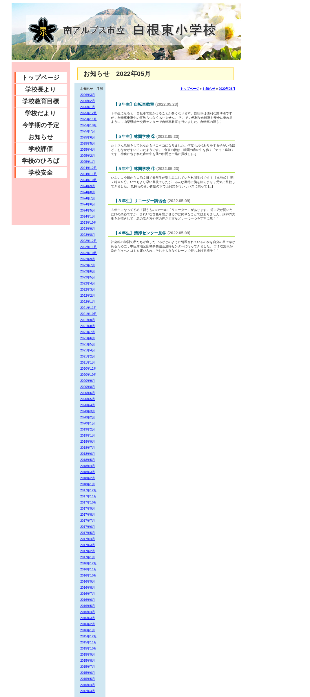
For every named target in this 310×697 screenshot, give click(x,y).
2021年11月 (88, 307)
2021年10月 (88, 313)
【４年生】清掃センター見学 (140, 233)
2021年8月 (87, 326)
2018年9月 (87, 441)
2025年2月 (87, 155)
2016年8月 (87, 587)
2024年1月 (87, 216)
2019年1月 (87, 435)
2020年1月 (87, 423)
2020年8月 (87, 386)
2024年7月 (87, 198)
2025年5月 (87, 143)
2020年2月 (87, 417)
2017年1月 (87, 557)
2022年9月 (87, 259)
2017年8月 (87, 514)
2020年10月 (88, 374)
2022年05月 (227, 88)
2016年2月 (87, 624)
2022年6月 (87, 271)
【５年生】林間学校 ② (134, 136)
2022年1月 (87, 301)
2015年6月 (87, 672)
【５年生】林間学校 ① (134, 168)
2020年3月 (87, 411)
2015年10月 (88, 648)
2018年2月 (87, 478)
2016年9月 (87, 581)
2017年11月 (88, 496)
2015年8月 (87, 660)
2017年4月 (87, 539)
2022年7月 (87, 265)
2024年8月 (87, 192)
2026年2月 (87, 101)
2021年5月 (87, 344)
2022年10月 (88, 253)
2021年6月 (87, 338)
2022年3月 (87, 289)
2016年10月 (88, 575)
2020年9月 (87, 380)
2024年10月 (88, 180)
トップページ (41, 77)
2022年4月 (87, 283)
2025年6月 (87, 137)
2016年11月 (88, 569)
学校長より (40, 89)
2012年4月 (87, 691)
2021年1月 (87, 362)
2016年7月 (87, 593)
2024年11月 (88, 174)
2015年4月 (87, 685)
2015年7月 (87, 666)
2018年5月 (87, 459)
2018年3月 (87, 472)
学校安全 (40, 172)
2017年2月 (87, 551)
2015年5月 (87, 678)
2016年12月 (88, 563)
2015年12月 (88, 636)
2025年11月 (88, 119)
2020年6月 (87, 393)
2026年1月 (87, 107)
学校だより (40, 113)
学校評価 (40, 148)
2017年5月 (87, 532)
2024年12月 (88, 167)
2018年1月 (87, 484)
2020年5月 (87, 399)
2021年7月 (87, 332)
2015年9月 (87, 654)
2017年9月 (87, 508)
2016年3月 (87, 618)
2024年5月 (87, 210)
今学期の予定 (40, 125)
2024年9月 (87, 186)
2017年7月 (87, 520)
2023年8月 (87, 234)
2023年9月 (87, 228)
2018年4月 (87, 466)
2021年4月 (87, 350)
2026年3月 (87, 94)
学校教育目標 (40, 101)
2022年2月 (87, 295)
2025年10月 (88, 125)
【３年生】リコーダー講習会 (140, 200)
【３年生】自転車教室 (134, 104)
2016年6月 (87, 599)
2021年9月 (87, 320)
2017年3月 (87, 545)
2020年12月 (88, 368)
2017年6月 (87, 526)
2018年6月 (87, 453)
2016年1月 (87, 630)
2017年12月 (88, 490)
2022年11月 (88, 247)
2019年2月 (87, 429)
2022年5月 (87, 277)
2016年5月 (87, 605)
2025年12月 (88, 113)
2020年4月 (87, 405)
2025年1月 (87, 161)
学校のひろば (40, 160)
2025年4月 (87, 149)
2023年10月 (88, 222)
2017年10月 (88, 502)
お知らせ (40, 137)
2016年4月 (87, 612)
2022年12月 (88, 240)
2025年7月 (87, 131)
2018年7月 (87, 447)
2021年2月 (87, 356)
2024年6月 (87, 204)
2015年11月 (88, 642)
